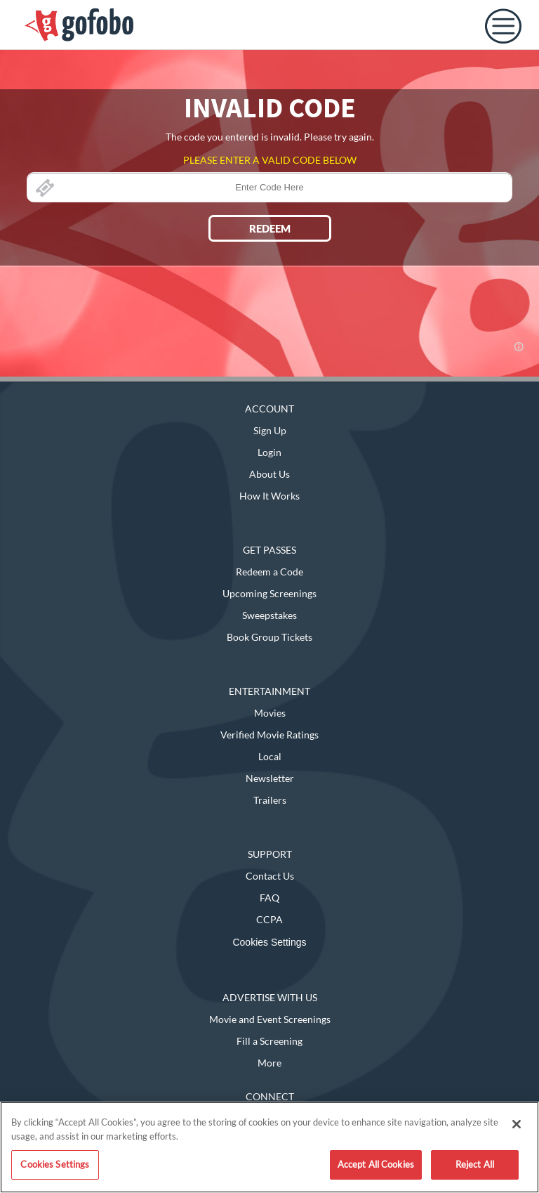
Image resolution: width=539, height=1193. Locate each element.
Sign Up (269, 430)
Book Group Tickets (269, 637)
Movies (270, 713)
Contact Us (270, 876)
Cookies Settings (269, 942)
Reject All (474, 1164)
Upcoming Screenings (269, 593)
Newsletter (270, 778)
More (269, 1063)
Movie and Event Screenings (270, 1019)
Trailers (269, 800)
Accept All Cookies (376, 1164)
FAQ (269, 898)
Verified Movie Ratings (269, 735)
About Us (269, 474)
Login (269, 452)
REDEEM (270, 228)
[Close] (516, 1124)
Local (269, 756)
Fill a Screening (269, 1041)
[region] (269, 1147)
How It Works (269, 496)
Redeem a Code (269, 572)
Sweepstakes (269, 615)
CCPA (269, 919)
